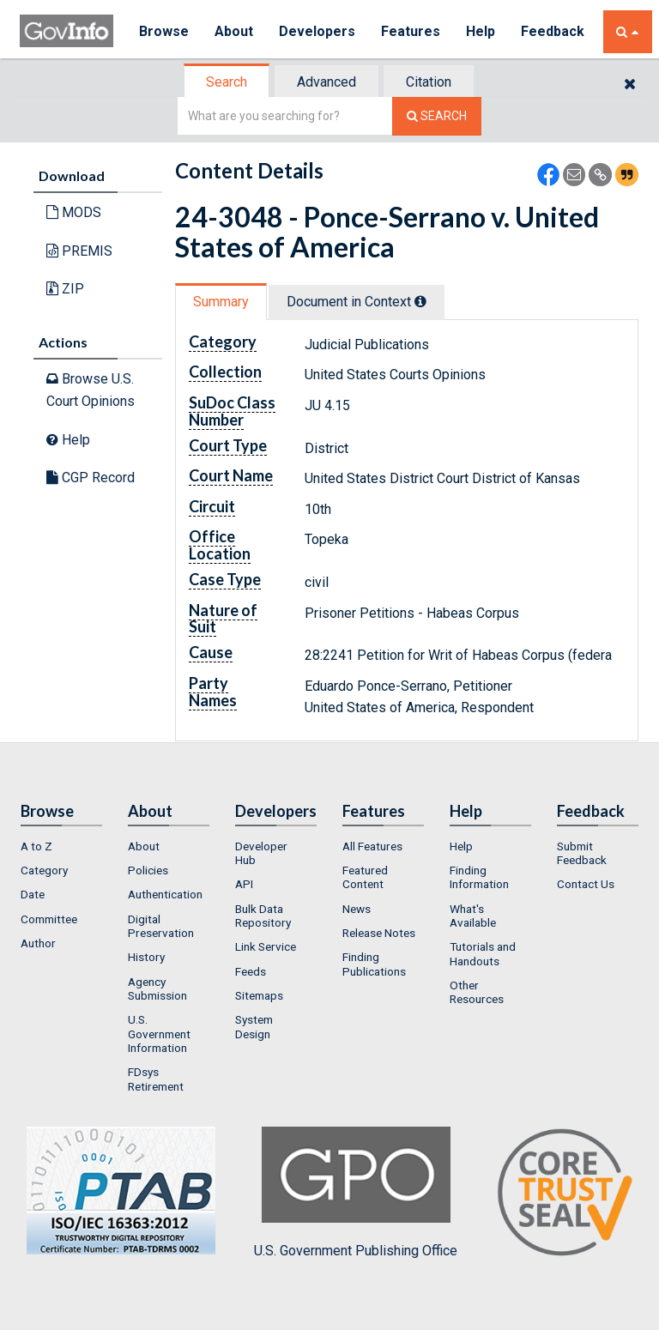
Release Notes (378, 933)
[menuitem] (61, 846)
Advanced (326, 82)
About (234, 31)
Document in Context (356, 301)
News (356, 909)
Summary (221, 301)
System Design (254, 1026)
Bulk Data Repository (263, 915)
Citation (428, 82)
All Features (372, 846)
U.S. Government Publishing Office (355, 1193)
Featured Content (365, 877)
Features (410, 31)
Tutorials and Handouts (483, 953)
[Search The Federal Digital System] (436, 116)
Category (44, 870)
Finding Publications (374, 963)
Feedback (552, 31)
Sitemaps (259, 995)
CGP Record (90, 477)
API (244, 884)
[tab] (227, 81)
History (146, 957)
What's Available (473, 915)
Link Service (265, 946)
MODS (73, 212)
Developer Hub (261, 853)
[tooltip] (420, 301)
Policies (148, 870)
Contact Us (585, 884)
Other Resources (477, 992)
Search (226, 82)
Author (38, 943)
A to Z (36, 846)
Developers (317, 31)
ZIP (65, 289)
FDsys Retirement (156, 1078)
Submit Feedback (582, 853)
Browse (164, 31)
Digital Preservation (161, 926)
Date (33, 894)
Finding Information (479, 877)
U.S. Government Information (159, 1034)
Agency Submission (157, 988)
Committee (49, 919)
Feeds (250, 971)
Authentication (165, 894)
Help (480, 31)
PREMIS (79, 251)
